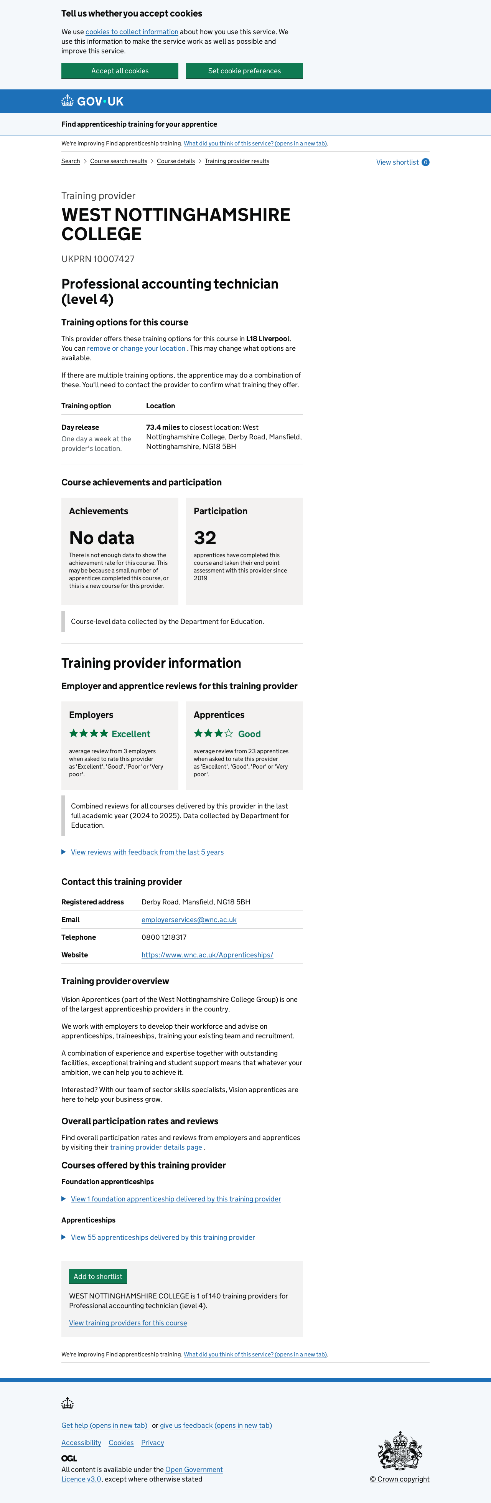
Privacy (152, 1442)
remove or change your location (137, 348)
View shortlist (403, 162)
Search (70, 161)
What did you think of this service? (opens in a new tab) (255, 143)
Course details (176, 161)
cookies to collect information (132, 31)
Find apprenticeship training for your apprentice (139, 124)
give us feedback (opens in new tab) (216, 1425)
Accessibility (81, 1442)
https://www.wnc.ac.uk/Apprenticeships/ (208, 954)
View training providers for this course (128, 1322)
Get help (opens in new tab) (105, 1425)
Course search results (118, 161)
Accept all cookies (120, 70)
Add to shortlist (98, 1276)
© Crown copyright (400, 1479)
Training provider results (237, 161)
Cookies (121, 1442)
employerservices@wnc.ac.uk (189, 919)
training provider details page (157, 1147)
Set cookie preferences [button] (244, 70)
